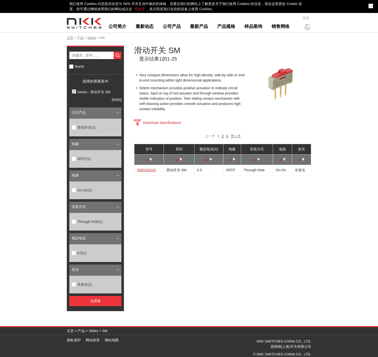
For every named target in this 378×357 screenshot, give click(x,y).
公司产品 (172, 26)
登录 (305, 18)
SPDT (84, 159)
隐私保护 (74, 340)
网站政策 (93, 340)
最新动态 (145, 26)
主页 (70, 38)
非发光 (84, 284)
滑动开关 (86, 127)
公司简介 (117, 26)
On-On (84, 190)
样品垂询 (253, 26)
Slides (91, 38)
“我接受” (139, 9)
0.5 (82, 253)
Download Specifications (162, 123)
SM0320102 (146, 170)
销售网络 (280, 26)
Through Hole (90, 222)
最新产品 (199, 26)
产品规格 (226, 26)
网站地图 (112, 340)
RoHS (79, 67)
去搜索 (95, 301)
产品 (80, 38)
